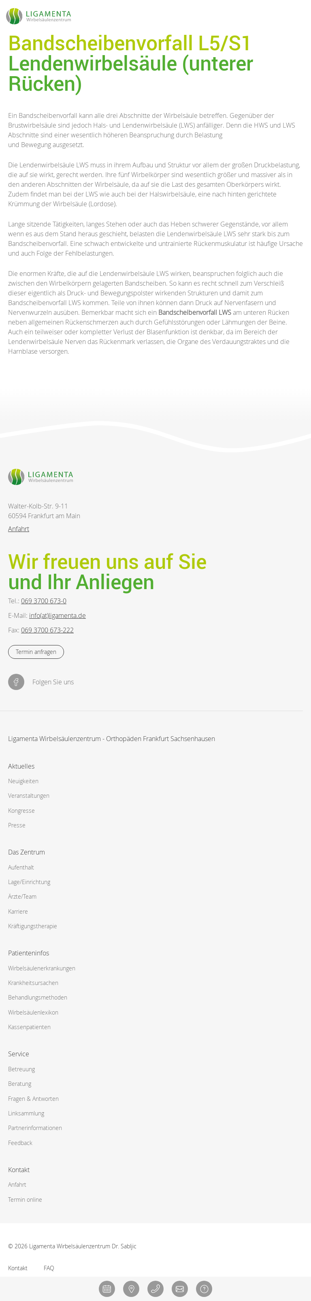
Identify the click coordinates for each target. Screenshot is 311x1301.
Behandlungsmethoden (37, 997)
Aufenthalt (21, 867)
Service (18, 1053)
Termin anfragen (36, 652)
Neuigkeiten (23, 781)
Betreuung (21, 1069)
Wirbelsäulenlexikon (33, 1012)
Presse (17, 825)
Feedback (20, 1143)
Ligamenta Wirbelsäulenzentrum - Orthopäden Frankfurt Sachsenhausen (111, 739)
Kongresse (21, 810)
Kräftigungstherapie (32, 926)
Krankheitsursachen (33, 983)
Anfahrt (18, 528)
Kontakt (19, 1169)
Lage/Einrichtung (29, 882)
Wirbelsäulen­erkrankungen (41, 968)
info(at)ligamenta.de (57, 615)
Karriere (18, 911)
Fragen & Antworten (33, 1098)
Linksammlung (26, 1113)
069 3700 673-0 (43, 600)
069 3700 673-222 (47, 630)
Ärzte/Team (22, 896)
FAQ (49, 1268)
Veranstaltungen (28, 795)
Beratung (19, 1083)
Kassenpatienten (29, 1027)
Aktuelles (21, 766)
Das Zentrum (26, 852)
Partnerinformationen (35, 1128)
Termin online (25, 1199)
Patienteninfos (28, 953)
